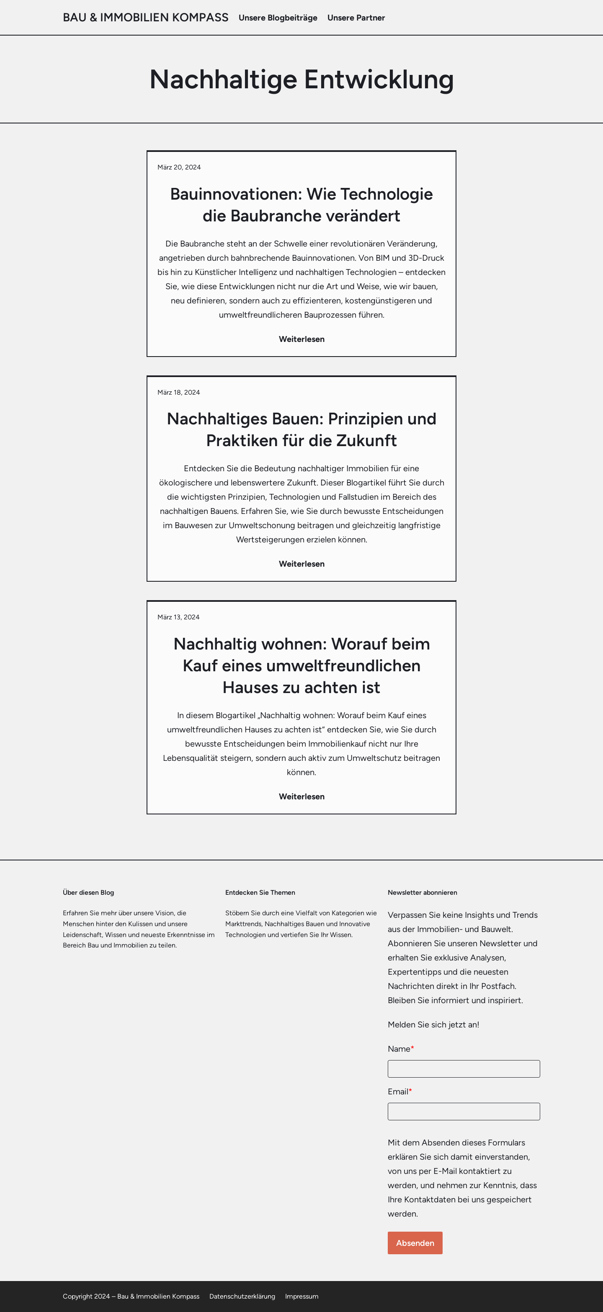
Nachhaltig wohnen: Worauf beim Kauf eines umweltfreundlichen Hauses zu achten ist (301, 665)
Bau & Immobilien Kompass (146, 17)
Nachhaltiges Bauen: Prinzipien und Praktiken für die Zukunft (302, 429)
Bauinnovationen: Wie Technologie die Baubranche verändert (301, 205)
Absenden (415, 1243)
